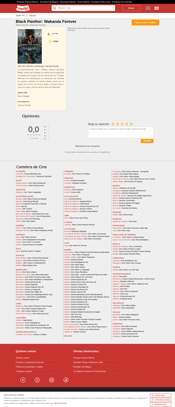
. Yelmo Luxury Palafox (75, 322)
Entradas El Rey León (100, 2)
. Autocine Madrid (73, 260)
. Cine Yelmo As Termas (75, 245)
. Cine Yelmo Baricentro (32, 275)
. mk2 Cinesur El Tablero (77, 174)
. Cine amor (125, 221)
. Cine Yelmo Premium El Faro (31, 260)
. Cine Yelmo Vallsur (124, 305)
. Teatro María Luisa (26, 265)
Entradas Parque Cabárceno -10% (88, 362)
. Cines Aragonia (123, 329)
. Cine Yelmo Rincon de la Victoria (134, 179)
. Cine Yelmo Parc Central (127, 263)
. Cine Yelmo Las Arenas (85, 234)
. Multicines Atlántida (75, 231)
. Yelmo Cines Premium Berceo (79, 225)
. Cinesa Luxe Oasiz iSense (82, 329)
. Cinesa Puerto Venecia (126, 336)
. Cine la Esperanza (33, 216)
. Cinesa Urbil (72, 192)
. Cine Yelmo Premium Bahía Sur (31, 309)
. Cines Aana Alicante (27, 201)
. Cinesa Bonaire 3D (124, 296)
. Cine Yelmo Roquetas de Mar (34, 230)
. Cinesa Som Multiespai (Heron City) (34, 294)
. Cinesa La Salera (31, 334)
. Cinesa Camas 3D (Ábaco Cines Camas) (132, 251)
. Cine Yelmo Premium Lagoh (126, 249)
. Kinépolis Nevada (74, 180)
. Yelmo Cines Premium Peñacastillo (34, 328)
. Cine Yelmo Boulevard (30, 183)
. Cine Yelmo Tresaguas (77, 255)
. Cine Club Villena (25, 221)
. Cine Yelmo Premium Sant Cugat (33, 277)
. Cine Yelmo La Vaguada (76, 270)
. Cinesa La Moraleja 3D (76, 287)
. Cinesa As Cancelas (34, 176)
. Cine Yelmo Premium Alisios (87, 236)
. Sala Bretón (24, 320)
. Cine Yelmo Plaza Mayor (125, 174)
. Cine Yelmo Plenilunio (76, 272)
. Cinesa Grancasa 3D (125, 334)
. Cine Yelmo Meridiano (131, 240)
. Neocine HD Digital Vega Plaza (132, 196)
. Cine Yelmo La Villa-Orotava (128, 237)
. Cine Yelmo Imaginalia (28, 192)
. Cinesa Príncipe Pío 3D (76, 304)
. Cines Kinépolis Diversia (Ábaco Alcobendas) (86, 252)
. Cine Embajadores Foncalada (30, 240)
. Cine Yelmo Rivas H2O (80, 324)
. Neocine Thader (122, 205)
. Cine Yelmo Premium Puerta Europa (34, 306)
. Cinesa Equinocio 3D (75, 279)
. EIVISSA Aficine (72, 199)
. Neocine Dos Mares (125, 208)
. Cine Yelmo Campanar (125, 291)
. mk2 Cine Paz (73, 314)
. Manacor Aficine (78, 209)
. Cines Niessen (73, 190)
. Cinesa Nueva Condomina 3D (127, 198)
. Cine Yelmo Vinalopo (27, 211)
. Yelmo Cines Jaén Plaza (76, 218)
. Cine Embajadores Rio (76, 262)
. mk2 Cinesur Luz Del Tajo (126, 270)
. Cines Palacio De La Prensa (78, 277)
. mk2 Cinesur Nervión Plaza (126, 254)
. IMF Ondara (24, 209)
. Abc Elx (21, 206)
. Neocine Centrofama (124, 200)
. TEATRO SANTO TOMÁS (28, 251)
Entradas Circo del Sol (121, 2)
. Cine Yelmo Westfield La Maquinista (34, 279)
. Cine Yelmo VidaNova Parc (130, 284)
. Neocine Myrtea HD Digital (126, 203)
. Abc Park (120, 289)
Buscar (131, 8)
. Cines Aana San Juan (32, 214)
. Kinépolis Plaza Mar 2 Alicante (31, 204)
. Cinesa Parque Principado (29, 245)
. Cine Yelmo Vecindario (82, 239)
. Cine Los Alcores (127, 246)
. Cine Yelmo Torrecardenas (29, 228)
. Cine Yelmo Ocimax (26, 237)
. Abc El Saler (121, 286)
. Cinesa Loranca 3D (75, 292)
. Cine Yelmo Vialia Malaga (126, 176)
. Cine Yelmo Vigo (121, 230)
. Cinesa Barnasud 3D (28, 282)
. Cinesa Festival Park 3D (81, 206)
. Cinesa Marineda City (28, 174)
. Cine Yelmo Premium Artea (126, 320)
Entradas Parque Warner (27, 2)
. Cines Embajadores (28, 323)
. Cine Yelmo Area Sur (32, 314)
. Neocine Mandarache (125, 193)
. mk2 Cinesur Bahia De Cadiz (30, 311)
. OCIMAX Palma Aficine (81, 211)
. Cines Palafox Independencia (128, 331)
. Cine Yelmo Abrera (26, 272)
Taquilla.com (21, 6)
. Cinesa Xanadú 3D (74, 309)
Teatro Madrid (83, 2)
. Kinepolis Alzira (122, 299)
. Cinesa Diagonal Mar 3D (30, 287)
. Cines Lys (120, 294)
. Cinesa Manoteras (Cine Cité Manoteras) (83, 294)
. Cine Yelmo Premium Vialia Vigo (130, 228)
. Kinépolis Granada (75, 183)
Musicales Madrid (67, 2)
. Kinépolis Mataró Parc (27, 299)
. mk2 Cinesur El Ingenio (127, 181)
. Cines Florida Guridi (30, 185)
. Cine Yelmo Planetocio (79, 257)
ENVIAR (147, 141)
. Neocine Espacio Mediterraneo (129, 191)
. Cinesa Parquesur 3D (75, 302)
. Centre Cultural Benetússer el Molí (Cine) (133, 279)
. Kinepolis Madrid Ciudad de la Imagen (82, 312)
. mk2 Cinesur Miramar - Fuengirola (130, 171)
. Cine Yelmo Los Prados (28, 242)
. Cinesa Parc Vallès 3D (29, 292)
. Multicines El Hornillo (124, 188)
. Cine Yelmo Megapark (126, 315)
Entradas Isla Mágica (49, 2)
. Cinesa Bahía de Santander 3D (32, 325)
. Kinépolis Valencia (123, 281)
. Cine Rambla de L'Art (125, 261)
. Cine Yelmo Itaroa (123, 215)
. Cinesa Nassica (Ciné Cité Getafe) (80, 299)
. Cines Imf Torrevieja (28, 219)
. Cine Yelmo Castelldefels (31, 297)
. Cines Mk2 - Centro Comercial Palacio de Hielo (85, 275)
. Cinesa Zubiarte (122, 317)
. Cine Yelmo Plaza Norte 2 (85, 327)
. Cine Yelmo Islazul (74, 267)
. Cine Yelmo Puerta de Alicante (31, 199)
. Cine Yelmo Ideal (74, 265)
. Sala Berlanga (73, 317)
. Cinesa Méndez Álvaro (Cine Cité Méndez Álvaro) (86, 297)
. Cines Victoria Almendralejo (32, 258)
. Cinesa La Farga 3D (28, 289)
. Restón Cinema (75, 332)
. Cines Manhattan (123, 308)
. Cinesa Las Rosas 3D (76, 289)
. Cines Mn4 (120, 276)
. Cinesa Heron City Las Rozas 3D (80, 282)
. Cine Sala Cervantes (125, 326)
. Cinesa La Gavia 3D (75, 284)
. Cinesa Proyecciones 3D (77, 307)
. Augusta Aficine (78, 201)
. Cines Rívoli (76, 204)
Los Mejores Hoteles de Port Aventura (89, 371)
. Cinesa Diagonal (26, 284)
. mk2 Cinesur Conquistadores (31, 263)
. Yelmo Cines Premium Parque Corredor (82, 319)
